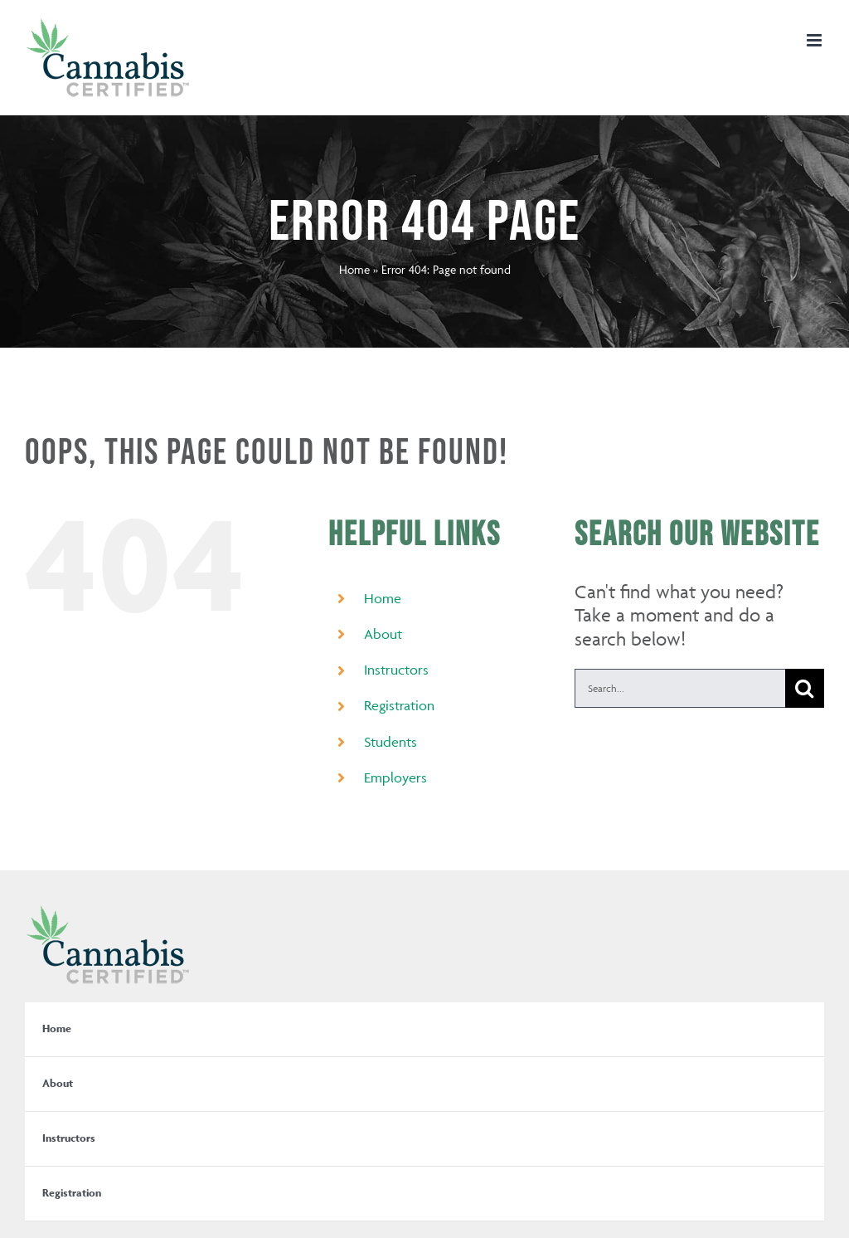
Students (390, 742)
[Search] (804, 688)
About (383, 634)
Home (354, 269)
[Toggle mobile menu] (815, 40)
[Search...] (680, 688)
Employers (395, 777)
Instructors (396, 669)
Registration (399, 705)
